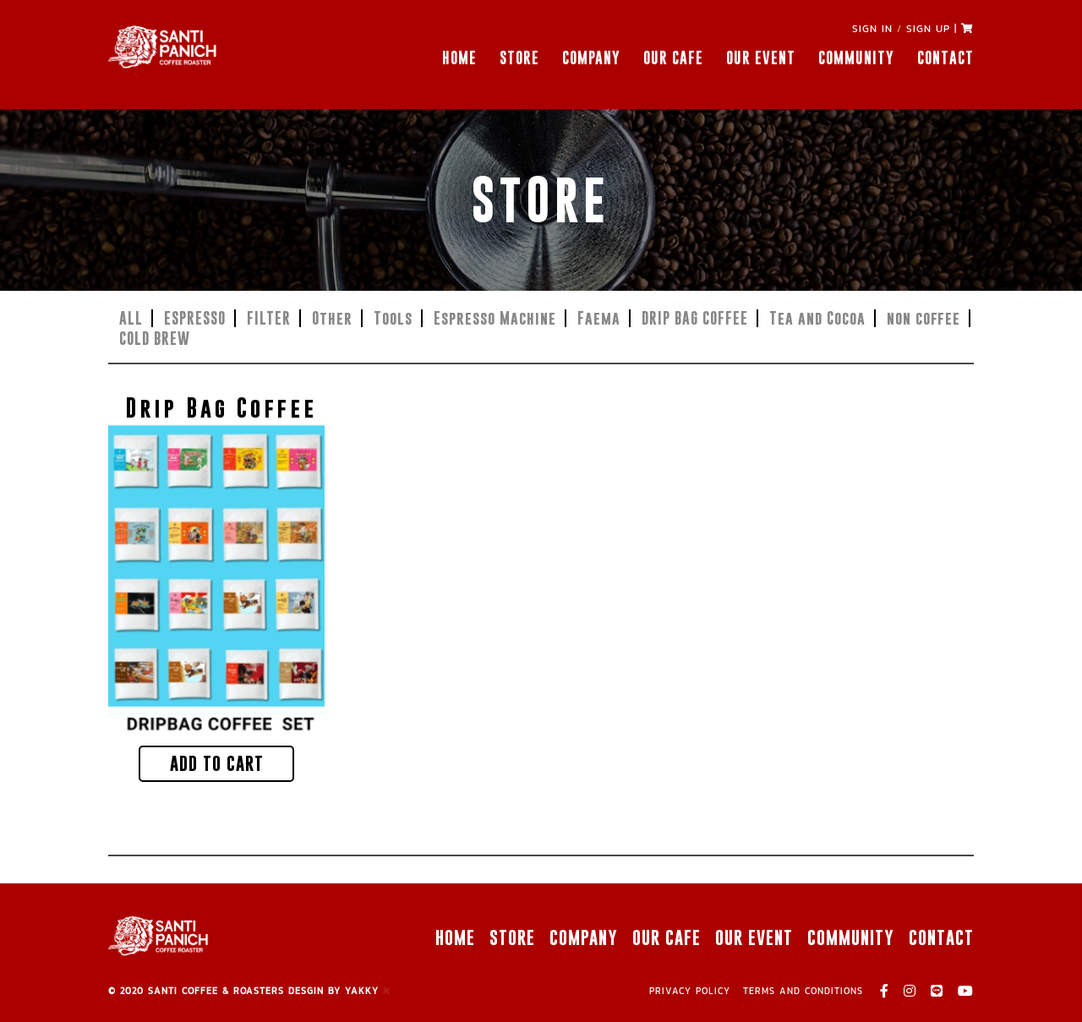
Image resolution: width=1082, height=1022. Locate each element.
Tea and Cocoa (817, 318)
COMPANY (591, 58)
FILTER (269, 318)
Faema (598, 318)
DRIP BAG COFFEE (695, 318)
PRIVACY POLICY (689, 990)
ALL (131, 318)
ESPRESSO (195, 318)
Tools (393, 318)
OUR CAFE (673, 58)
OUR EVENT (760, 58)
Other (332, 318)
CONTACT (945, 58)
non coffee (923, 318)
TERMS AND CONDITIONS (803, 990)
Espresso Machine (495, 318)
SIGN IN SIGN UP (901, 28)
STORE (519, 58)
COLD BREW (154, 338)
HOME (459, 58)
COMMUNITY (856, 58)
